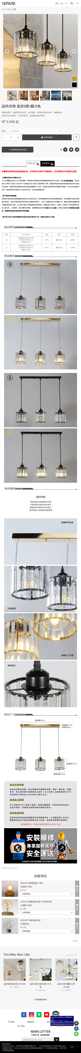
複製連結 (77, 149)
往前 (67, 955)
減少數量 (4, 137)
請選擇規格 (36, 131)
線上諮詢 (21, 1026)
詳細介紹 (31, 163)
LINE (71, 149)
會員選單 (61, 3)
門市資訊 (11, 1022)
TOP (74, 941)
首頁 (3, 9)
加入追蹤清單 (76, 137)
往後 (75, 955)
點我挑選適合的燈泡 (19, 150)
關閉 (78, 1047)
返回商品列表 (41, 999)
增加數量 (18, 137)
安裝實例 (45, 163)
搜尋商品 (66, 3)
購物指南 (30, 1022)
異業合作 (59, 1026)
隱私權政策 (9, 1050)
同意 (72, 1047)
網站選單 (77, 3)
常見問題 (69, 1022)
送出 (56, 1040)
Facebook (65, 149)
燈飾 (9, 9)
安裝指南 (50, 1022)
